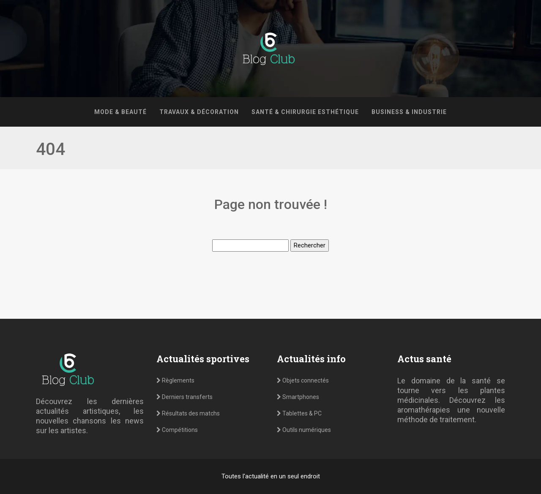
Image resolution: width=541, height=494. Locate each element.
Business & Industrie (409, 112)
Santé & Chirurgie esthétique (305, 112)
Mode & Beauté (120, 112)
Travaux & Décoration (199, 112)
